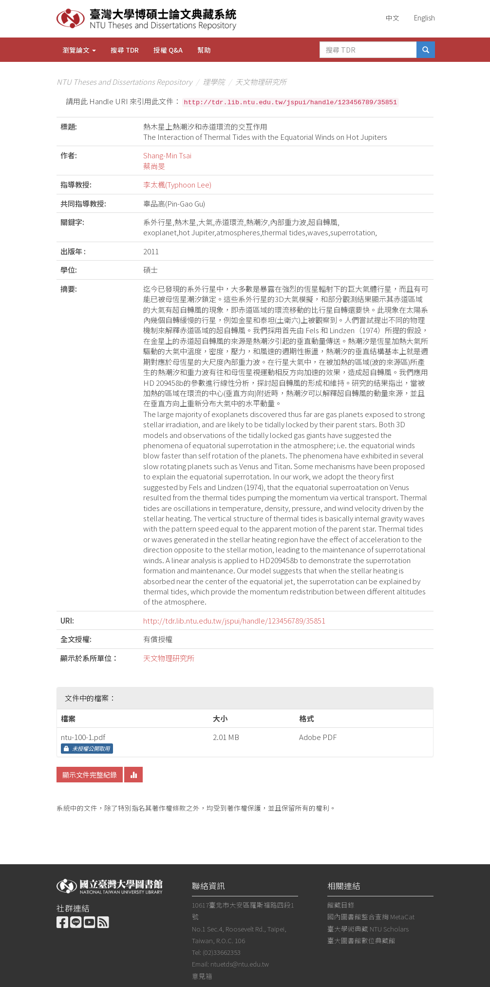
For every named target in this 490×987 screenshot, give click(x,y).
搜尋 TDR (125, 50)
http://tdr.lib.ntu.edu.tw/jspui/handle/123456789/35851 (234, 620)
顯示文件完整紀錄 (89, 774)
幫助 (204, 50)
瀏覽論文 (79, 50)
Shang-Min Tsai (167, 155)
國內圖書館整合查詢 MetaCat (371, 916)
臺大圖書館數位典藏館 (361, 940)
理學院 (214, 81)
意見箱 (202, 976)
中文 (392, 17)
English (424, 17)
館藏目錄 (341, 905)
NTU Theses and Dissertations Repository (124, 81)
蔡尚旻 (154, 166)
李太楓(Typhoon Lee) (177, 184)
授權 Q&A (168, 50)
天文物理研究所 (260, 81)
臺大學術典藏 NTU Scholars (368, 928)
